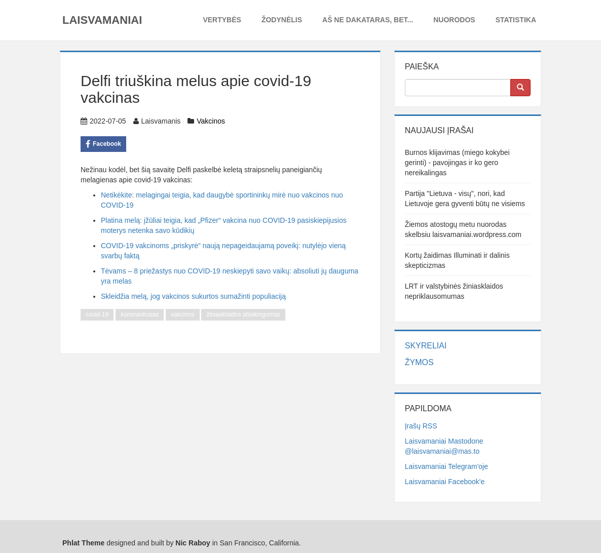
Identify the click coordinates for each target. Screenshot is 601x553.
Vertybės (222, 20)
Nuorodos (454, 20)
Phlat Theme (83, 543)
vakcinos (183, 314)
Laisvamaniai (102, 20)
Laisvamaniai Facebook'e (445, 482)
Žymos (419, 362)
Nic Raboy (192, 543)
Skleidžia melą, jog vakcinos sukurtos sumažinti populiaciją (193, 296)
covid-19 (97, 314)
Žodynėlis (281, 20)
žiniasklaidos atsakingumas (243, 314)
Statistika (516, 20)
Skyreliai (426, 345)
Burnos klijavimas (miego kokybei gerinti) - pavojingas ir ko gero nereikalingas (457, 162)
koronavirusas (140, 314)
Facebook (103, 143)
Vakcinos (211, 121)
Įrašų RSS (421, 426)
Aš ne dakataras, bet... (367, 20)
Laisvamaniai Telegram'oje (446, 466)
